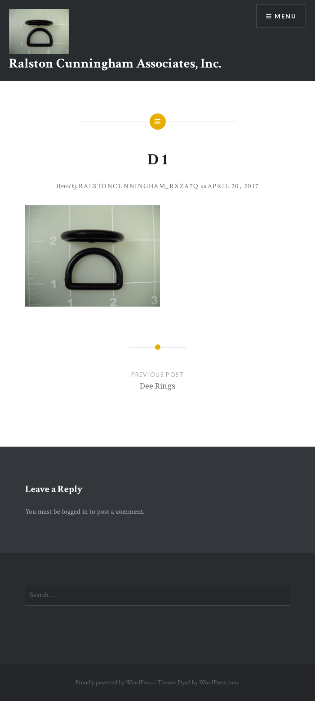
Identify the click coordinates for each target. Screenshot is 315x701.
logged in (75, 511)
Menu (285, 16)
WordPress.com (218, 682)
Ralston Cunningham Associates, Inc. (115, 63)
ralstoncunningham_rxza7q (139, 186)
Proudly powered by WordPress (114, 682)
